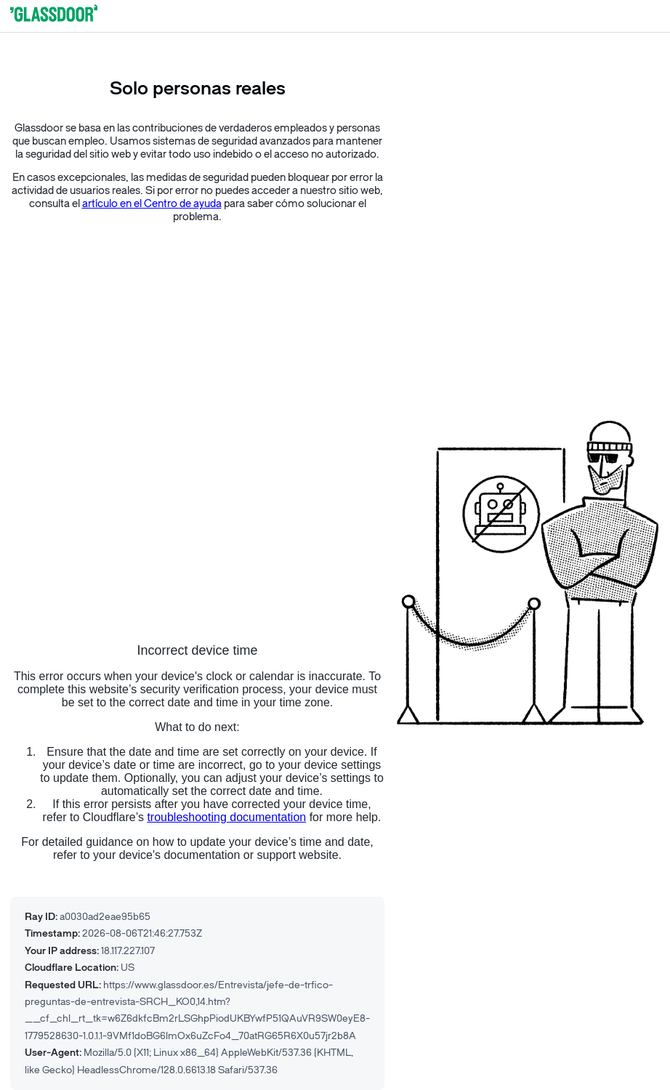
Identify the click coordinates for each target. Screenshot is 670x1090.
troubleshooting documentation (226, 817)
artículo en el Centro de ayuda (152, 204)
